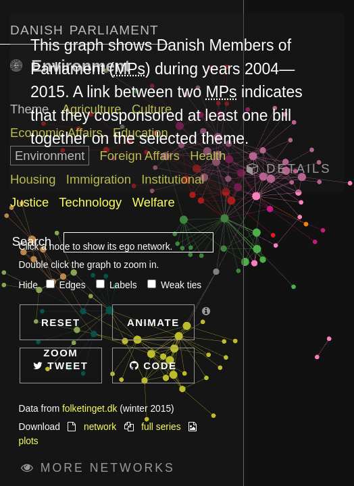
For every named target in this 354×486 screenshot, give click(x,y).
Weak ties (174, 285)
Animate (153, 322)
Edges (67, 285)
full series (160, 427)
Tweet (60, 365)
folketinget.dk (89, 409)
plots (29, 441)
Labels (117, 285)
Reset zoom (60, 328)
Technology (90, 202)
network (100, 427)
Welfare (153, 202)
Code (153, 365)
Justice (29, 202)
